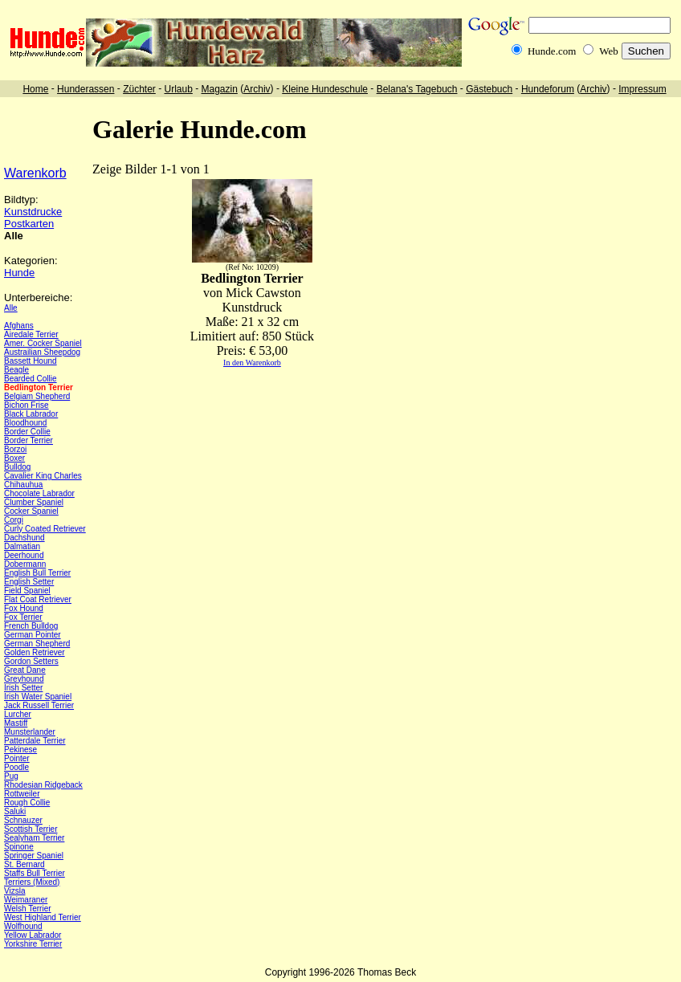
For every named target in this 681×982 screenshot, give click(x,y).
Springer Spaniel (33, 855)
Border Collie (27, 431)
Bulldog (17, 466)
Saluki (15, 811)
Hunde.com (552, 51)
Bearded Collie (30, 378)
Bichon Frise (26, 405)
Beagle (16, 369)
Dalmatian (22, 546)
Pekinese (20, 749)
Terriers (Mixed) (31, 882)
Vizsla (15, 890)
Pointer (17, 758)
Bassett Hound (30, 361)
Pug (11, 776)
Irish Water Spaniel (37, 696)
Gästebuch (489, 89)
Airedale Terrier (31, 334)
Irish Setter (23, 687)
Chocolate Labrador (39, 493)
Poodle (16, 767)
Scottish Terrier (31, 829)
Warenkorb (35, 173)
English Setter (29, 581)
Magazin (220, 89)
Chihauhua (23, 484)
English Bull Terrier (37, 572)
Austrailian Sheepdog (42, 352)
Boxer (14, 458)
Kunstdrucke (33, 212)
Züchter (139, 89)
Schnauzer (23, 820)
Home (35, 89)
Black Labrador (31, 414)
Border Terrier (28, 440)
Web (608, 51)
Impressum (642, 89)
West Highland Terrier (42, 917)
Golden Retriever (34, 652)
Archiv (256, 89)
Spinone (19, 846)
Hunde (19, 273)
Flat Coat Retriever (37, 599)
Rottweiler (21, 793)
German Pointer (32, 634)
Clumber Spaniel (33, 502)
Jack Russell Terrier (39, 705)
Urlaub (178, 89)
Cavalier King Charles (43, 475)
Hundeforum (547, 89)
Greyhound (23, 678)
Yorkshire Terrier (33, 943)
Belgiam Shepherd (37, 396)
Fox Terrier (23, 617)
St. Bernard (24, 864)
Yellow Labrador (32, 935)
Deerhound (23, 555)
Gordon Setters (31, 661)
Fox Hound (23, 608)
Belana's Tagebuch (417, 89)
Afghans (19, 325)
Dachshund (24, 537)
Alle (11, 308)
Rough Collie (27, 802)
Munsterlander (29, 731)
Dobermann (25, 564)
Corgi (13, 519)
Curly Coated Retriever (45, 528)
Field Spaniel (27, 590)
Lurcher (17, 714)
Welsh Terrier (27, 908)
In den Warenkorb (252, 362)
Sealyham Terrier (34, 837)
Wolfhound (23, 926)
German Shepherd (37, 643)
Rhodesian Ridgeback (43, 784)
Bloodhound (25, 422)
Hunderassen (85, 89)
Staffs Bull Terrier (34, 873)
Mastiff (15, 723)
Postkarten (29, 224)
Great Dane (25, 670)
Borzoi (15, 449)
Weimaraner (25, 899)
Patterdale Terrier (35, 740)
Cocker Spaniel (31, 511)
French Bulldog (31, 625)
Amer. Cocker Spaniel (43, 343)
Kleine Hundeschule (325, 89)
